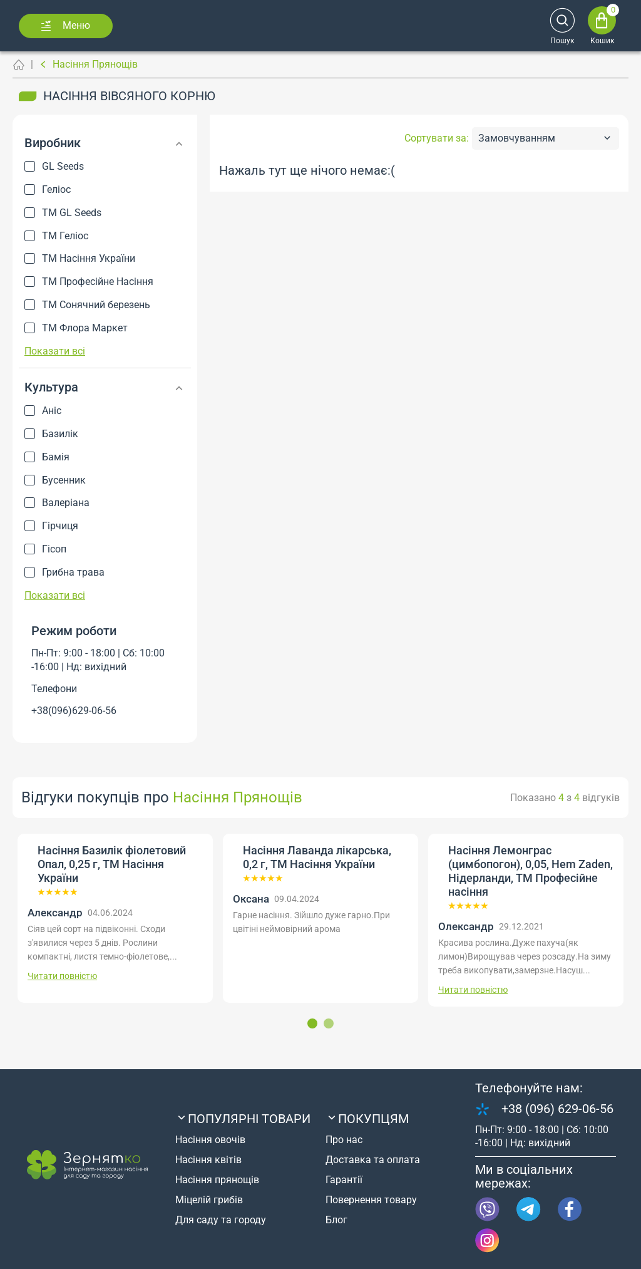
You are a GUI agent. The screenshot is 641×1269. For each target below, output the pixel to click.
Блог (336, 1220)
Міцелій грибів (209, 1200)
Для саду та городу (220, 1220)
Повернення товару (371, 1200)
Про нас (344, 1140)
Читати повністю (62, 976)
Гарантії (344, 1180)
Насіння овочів (210, 1140)
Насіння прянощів (217, 1180)
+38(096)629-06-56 (73, 711)
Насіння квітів (208, 1160)
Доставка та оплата (373, 1160)
